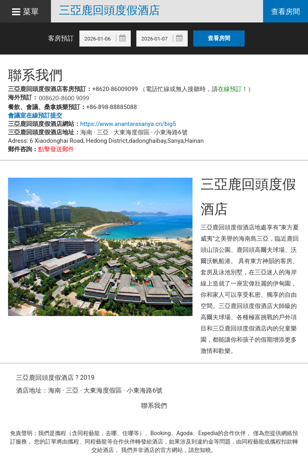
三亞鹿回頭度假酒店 (109, 10)
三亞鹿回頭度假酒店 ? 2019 (55, 377)
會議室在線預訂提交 (35, 115)
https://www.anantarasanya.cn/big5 (128, 124)
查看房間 (285, 11)
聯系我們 (154, 405)
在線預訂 (230, 89)
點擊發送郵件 (56, 149)
